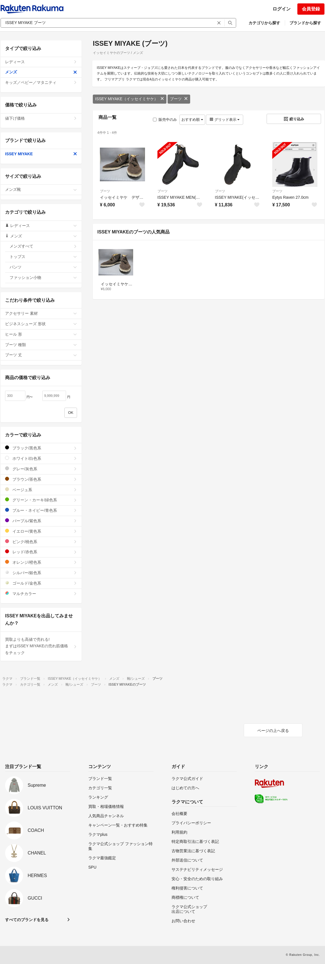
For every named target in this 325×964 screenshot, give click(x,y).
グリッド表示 (225, 119)
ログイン (282, 8)
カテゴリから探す (264, 23)
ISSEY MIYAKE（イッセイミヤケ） (129, 99)
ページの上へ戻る (273, 730)
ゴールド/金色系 (41, 583)
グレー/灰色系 (41, 468)
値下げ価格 (41, 118)
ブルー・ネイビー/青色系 (41, 510)
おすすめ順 (192, 119)
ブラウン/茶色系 (41, 479)
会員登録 (311, 8)
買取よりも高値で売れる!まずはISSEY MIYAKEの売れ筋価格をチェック (41, 646)
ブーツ (179, 99)
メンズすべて (43, 246)
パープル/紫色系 (41, 520)
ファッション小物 (43, 277)
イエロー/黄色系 (41, 531)
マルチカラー (41, 593)
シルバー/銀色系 (41, 572)
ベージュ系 (41, 489)
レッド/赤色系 (41, 551)
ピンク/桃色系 (41, 541)
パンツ (43, 267)
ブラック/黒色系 (41, 447)
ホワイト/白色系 (41, 458)
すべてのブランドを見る (27, 919)
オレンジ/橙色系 (41, 562)
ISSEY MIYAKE (41, 154)
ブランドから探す (305, 23)
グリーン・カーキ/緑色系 (41, 499)
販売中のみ (165, 119)
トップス (43, 256)
